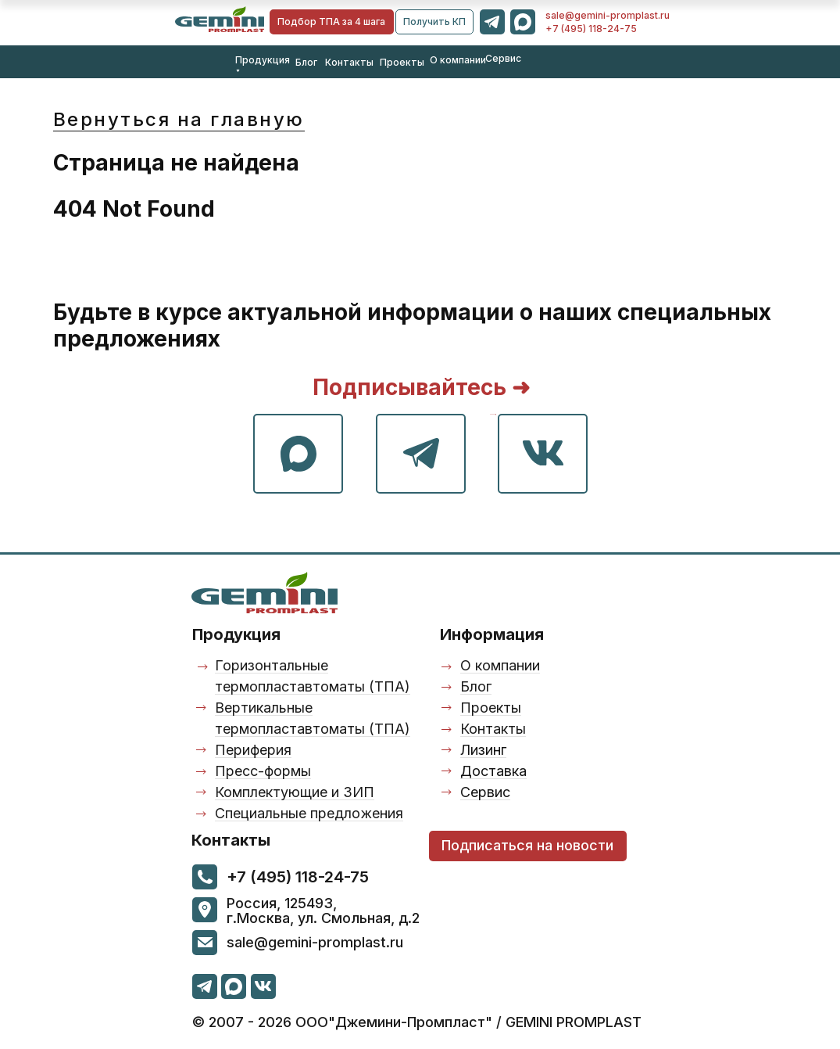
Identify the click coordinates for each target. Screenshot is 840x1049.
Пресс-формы (263, 771)
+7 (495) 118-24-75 (591, 28)
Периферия (253, 750)
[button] (434, 21)
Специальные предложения (309, 813)
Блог (306, 62)
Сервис (503, 58)
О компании (458, 60)
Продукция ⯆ (262, 65)
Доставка (493, 771)
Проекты (402, 62)
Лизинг (483, 750)
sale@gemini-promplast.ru (607, 15)
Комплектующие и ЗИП (294, 792)
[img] (219, 19)
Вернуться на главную (179, 119)
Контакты (349, 62)
